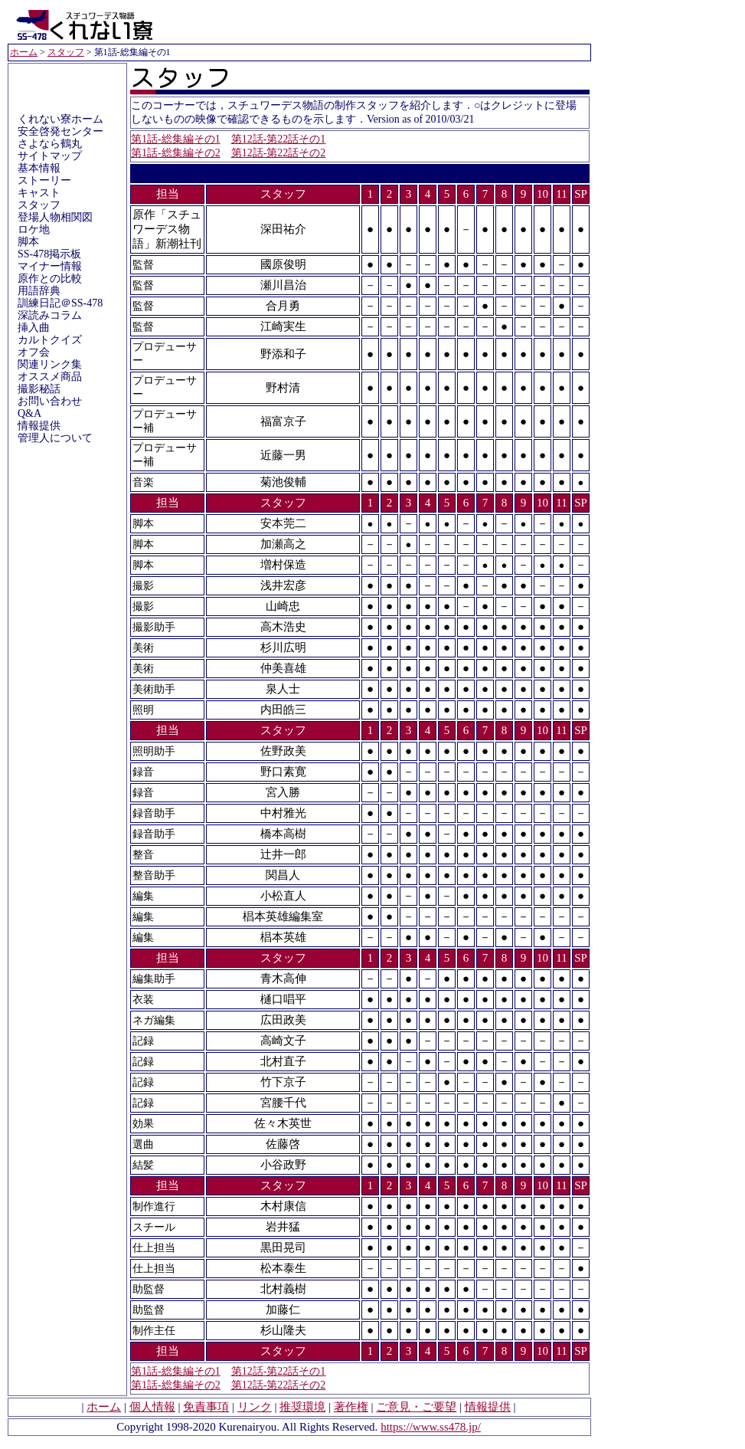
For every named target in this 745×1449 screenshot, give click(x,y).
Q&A (29, 413)
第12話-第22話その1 (278, 139)
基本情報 (39, 168)
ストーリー (44, 180)
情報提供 (39, 425)
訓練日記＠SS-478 (60, 303)
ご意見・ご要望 (416, 1407)
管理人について (55, 438)
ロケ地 (34, 229)
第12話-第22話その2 (278, 153)
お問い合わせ (50, 401)
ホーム (24, 52)
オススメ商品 (50, 376)
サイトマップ (50, 156)
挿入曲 (34, 327)
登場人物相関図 (55, 217)
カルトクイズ (50, 340)
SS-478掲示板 (49, 254)
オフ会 (34, 352)
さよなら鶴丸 (50, 143)
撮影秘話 (39, 389)
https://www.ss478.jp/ (431, 1427)
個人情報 (152, 1407)
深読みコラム (50, 315)
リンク (254, 1407)
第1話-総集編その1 (176, 139)
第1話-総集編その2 (176, 153)
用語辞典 (39, 291)
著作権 (351, 1407)
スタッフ (65, 52)
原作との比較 (50, 278)
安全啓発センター (60, 131)
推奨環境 (302, 1407)
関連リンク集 (50, 364)
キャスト (39, 192)
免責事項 (206, 1407)
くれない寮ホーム (60, 119)
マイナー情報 (50, 266)
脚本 (28, 242)
